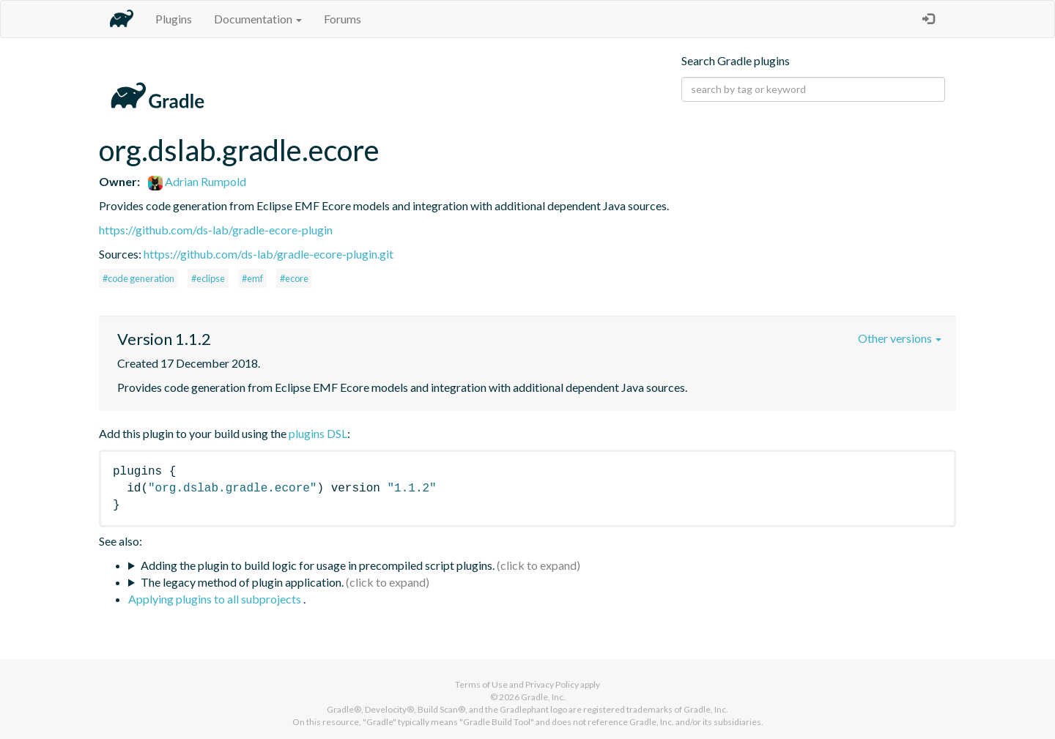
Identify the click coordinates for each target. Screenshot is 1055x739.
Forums (342, 19)
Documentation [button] (258, 19)
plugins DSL (318, 433)
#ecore (294, 278)
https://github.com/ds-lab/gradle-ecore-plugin (216, 230)
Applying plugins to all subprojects (215, 599)
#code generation (138, 278)
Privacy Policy (552, 684)
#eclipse (208, 278)
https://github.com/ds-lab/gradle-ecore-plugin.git (268, 254)
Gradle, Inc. (543, 696)
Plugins (173, 19)
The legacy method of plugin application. (242, 582)
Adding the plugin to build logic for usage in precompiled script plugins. (318, 565)
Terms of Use (481, 684)
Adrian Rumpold (197, 181)
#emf (252, 278)
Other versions (899, 338)
